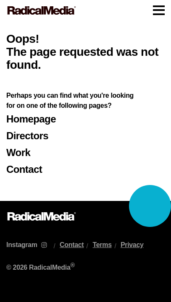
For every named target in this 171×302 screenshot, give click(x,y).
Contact (24, 169)
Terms (101, 244)
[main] (85, 111)
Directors (27, 135)
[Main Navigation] (85, 10)
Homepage (31, 119)
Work (18, 152)
